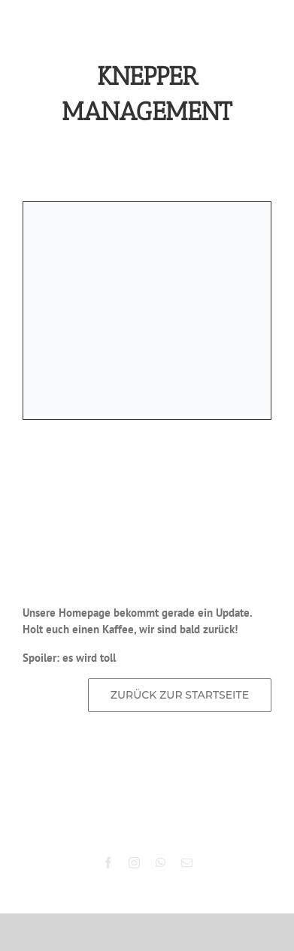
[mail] (186, 862)
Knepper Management (168, 818)
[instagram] (134, 862)
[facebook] (108, 862)
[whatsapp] (160, 862)
